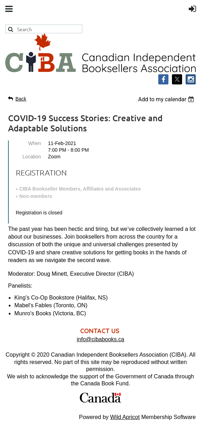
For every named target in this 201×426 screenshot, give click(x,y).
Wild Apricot (124, 417)
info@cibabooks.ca (100, 339)
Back (20, 99)
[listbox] (167, 99)
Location (31, 156)
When (34, 143)
